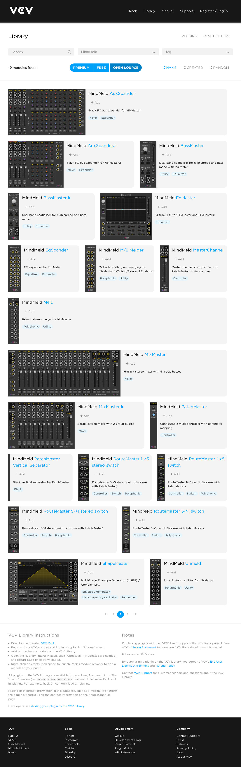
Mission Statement (143, 647)
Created (193, 68)
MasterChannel (208, 249)
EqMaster (185, 197)
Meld (48, 302)
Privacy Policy (186, 748)
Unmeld (193, 563)
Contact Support (188, 735)
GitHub (119, 735)
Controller (180, 278)
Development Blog (128, 740)
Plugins (189, 36)
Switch (116, 493)
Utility (164, 174)
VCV (11, 728)
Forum (69, 735)
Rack (133, 11)
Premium (81, 68)
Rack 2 (13, 735)
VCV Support (143, 673)
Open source (125, 68)
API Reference (125, 752)
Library (149, 11)
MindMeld (98, 93)
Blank (18, 489)
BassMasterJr (57, 197)
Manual (167, 11)
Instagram (71, 740)
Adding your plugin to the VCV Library (57, 706)
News (12, 752)
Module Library (18, 748)
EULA (180, 740)
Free (101, 68)
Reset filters (216, 36)
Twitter (70, 748)
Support (186, 11)
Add (95, 102)
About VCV (184, 756)
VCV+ (12, 740)
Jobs (180, 752)
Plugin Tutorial (125, 744)
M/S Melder (132, 249)
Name (170, 68)
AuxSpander (122, 93)
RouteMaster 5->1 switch (179, 511)
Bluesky (70, 752)
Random (219, 68)
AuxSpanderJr (102, 145)
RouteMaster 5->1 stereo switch (75, 511)
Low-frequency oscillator (99, 597)
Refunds (182, 744)
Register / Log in (214, 11)
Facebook (72, 744)
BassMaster (192, 145)
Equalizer (179, 174)
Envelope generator (96, 591)
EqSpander (56, 249)
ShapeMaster (115, 563)
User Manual (16, 744)
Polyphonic (108, 278)
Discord (70, 756)
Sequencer (128, 597)
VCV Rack (48, 643)
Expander (108, 117)
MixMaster (155, 354)
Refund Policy (165, 665)
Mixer (93, 117)
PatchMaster (194, 406)
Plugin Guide (123, 748)
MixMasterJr (111, 406)
